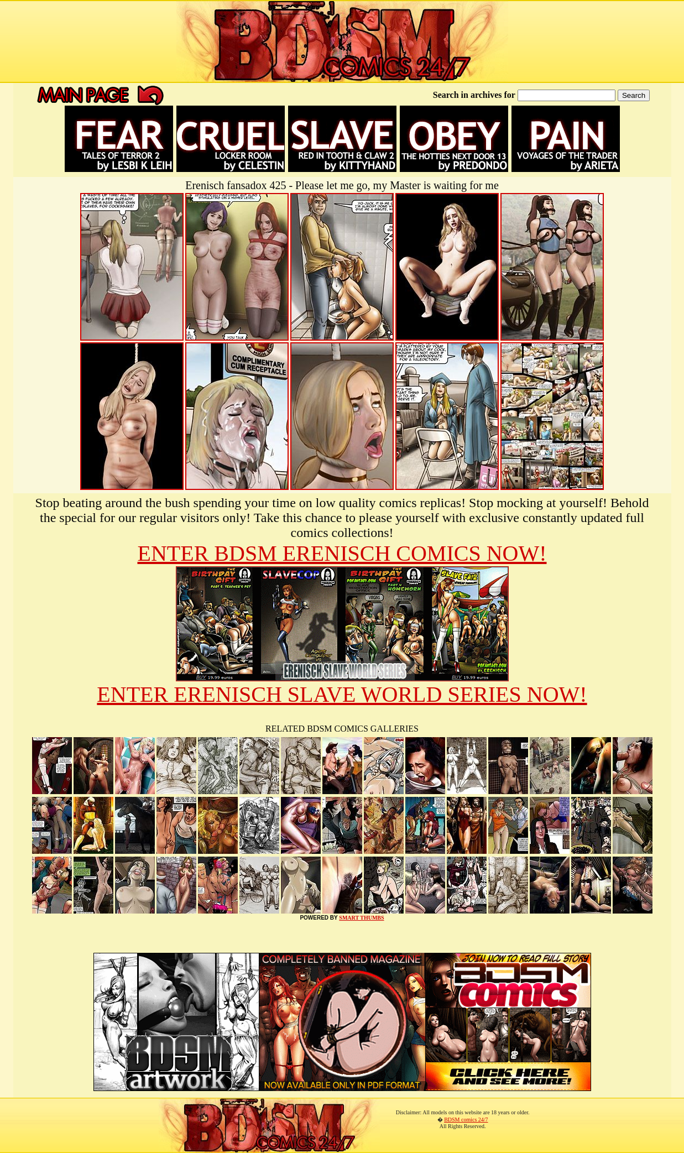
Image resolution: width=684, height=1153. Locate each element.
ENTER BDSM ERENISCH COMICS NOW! (341, 553)
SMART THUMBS (361, 918)
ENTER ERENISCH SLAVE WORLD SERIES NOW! (342, 694)
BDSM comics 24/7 (466, 1120)
